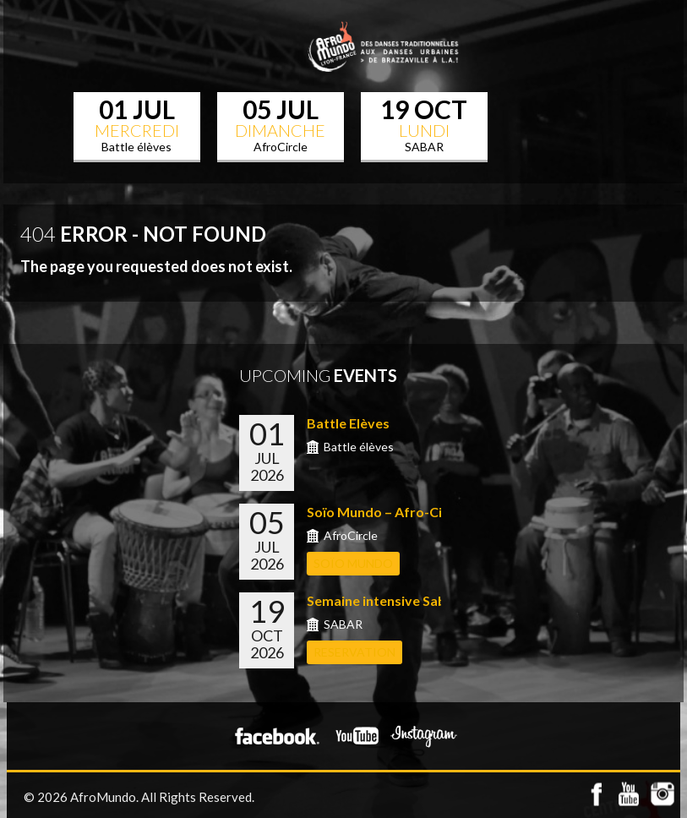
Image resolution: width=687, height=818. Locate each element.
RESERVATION (354, 652)
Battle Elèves (348, 423)
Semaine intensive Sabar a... (393, 600)
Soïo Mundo (353, 563)
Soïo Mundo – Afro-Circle (386, 512)
